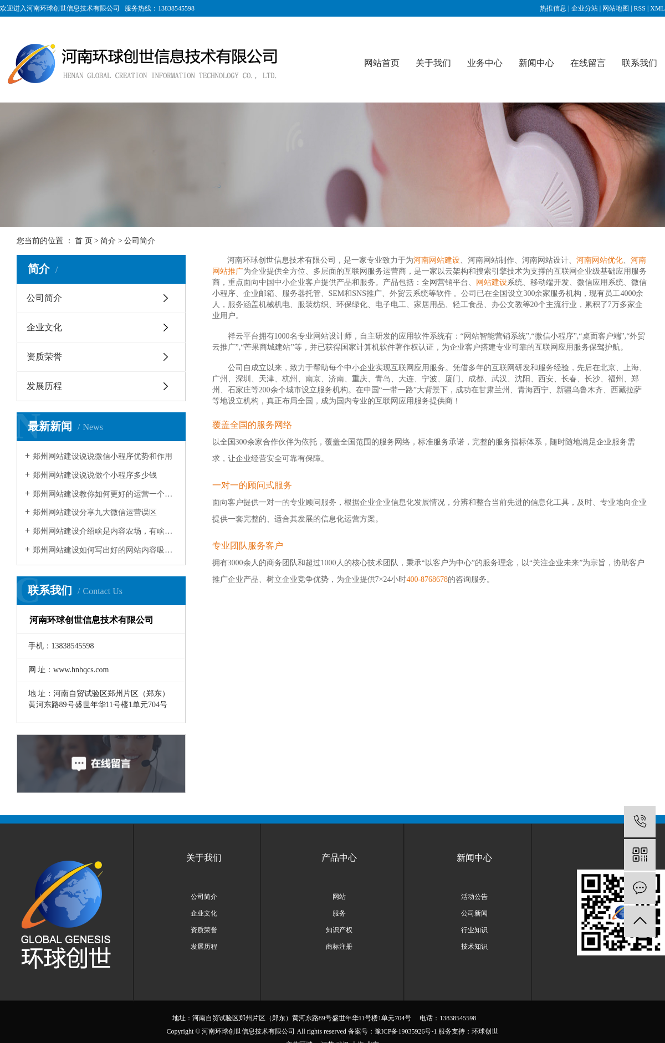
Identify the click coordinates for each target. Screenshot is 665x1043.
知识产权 (339, 930)
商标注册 (339, 946)
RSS (640, 8)
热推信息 (553, 8)
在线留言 (588, 63)
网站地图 (615, 8)
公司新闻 (474, 913)
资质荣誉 (44, 356)
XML (657, 8)
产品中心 (339, 857)
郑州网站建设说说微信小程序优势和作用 (102, 456)
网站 (339, 897)
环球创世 (485, 1031)
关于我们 (433, 63)
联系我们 (639, 63)
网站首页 (382, 63)
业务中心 (485, 63)
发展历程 (44, 386)
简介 (108, 241)
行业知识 (474, 930)
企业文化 (44, 327)
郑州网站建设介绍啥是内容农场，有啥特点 (105, 531)
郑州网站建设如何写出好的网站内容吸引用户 (105, 550)
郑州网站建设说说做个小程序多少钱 (95, 475)
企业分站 (584, 8)
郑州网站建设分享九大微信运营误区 (95, 512)
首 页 (84, 241)
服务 (339, 913)
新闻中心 (536, 63)
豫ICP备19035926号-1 (406, 1031)
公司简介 (44, 298)
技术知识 (474, 946)
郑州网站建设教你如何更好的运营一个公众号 (105, 494)
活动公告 (474, 897)
